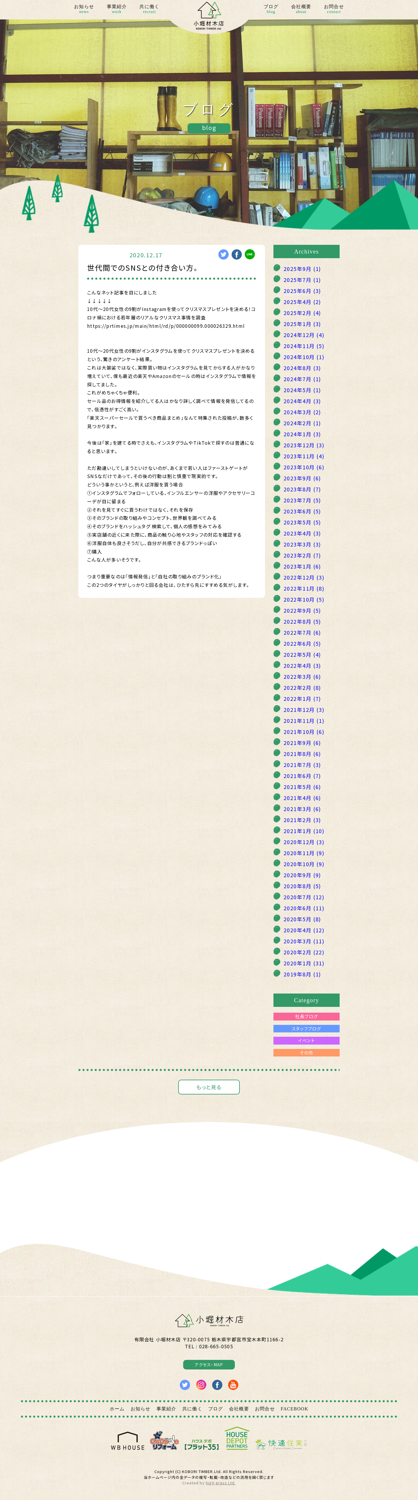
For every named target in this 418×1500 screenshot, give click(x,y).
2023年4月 (302, 533)
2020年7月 (304, 897)
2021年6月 (302, 775)
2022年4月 (302, 665)
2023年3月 (302, 544)
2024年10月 (304, 357)
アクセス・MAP (209, 1364)
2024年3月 (302, 412)
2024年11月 (304, 346)
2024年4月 (302, 401)
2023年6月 (302, 511)
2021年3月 (302, 809)
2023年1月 (302, 566)
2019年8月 (302, 974)
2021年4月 (302, 797)
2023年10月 (304, 467)
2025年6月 (302, 290)
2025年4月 (302, 301)
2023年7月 (302, 500)
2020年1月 (304, 963)
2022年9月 (302, 610)
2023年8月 (302, 489)
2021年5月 (302, 786)
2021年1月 (304, 831)
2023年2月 (302, 555)
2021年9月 (302, 742)
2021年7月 (302, 764)
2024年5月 (302, 390)
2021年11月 (304, 720)
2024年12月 (304, 335)
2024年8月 (302, 368)
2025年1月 (302, 323)
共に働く (149, 9)
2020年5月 (302, 919)
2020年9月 (302, 875)
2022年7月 (302, 632)
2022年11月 (304, 588)
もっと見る (208, 1087)
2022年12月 (304, 577)
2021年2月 (302, 820)
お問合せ (334, 9)
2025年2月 (302, 312)
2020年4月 (304, 930)
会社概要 (301, 9)
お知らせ (84, 9)
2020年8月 (302, 886)
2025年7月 (302, 279)
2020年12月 (304, 842)
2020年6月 (304, 908)
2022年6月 (302, 643)
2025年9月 (302, 268)
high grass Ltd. (220, 1482)
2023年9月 (302, 478)
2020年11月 (304, 853)
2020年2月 (304, 952)
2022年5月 (302, 654)
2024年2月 (302, 423)
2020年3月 (304, 941)
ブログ (271, 9)
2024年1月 (302, 434)
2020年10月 (304, 864)
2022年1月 (302, 698)
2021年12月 (304, 709)
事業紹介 (117, 9)
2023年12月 (304, 445)
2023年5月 (302, 522)
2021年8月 (302, 753)
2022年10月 (304, 599)
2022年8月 (302, 621)
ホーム (117, 1408)
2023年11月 (304, 456)
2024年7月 (302, 379)
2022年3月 (302, 676)
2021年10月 (304, 731)
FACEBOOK (294, 1408)
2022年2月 (302, 687)
